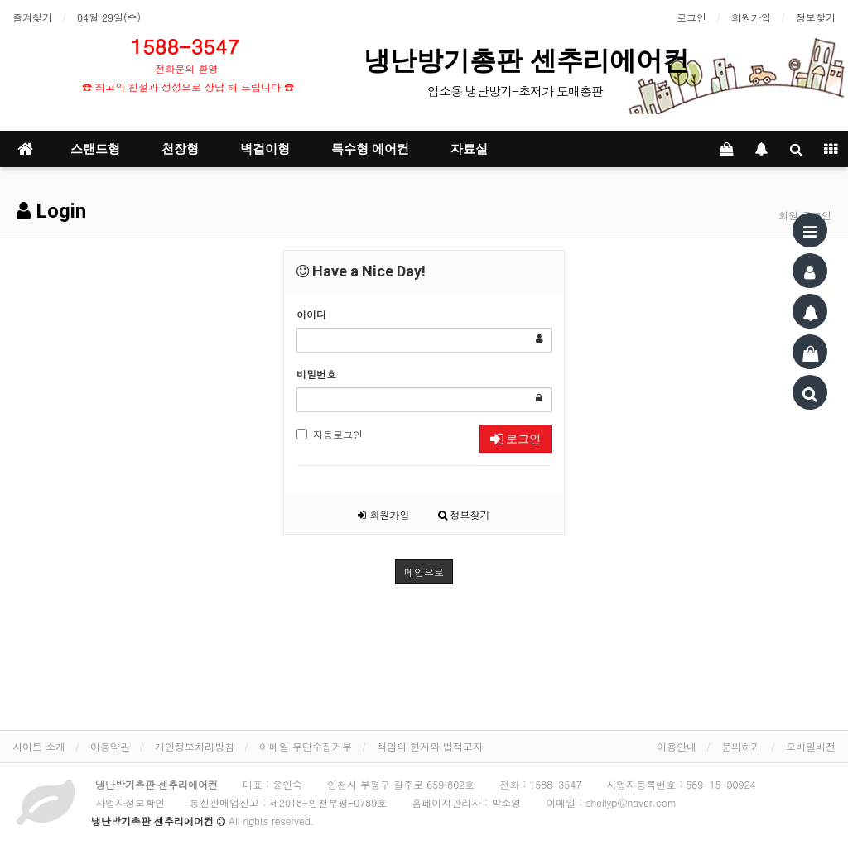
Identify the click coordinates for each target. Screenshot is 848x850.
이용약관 (110, 746)
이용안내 (676, 746)
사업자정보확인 (130, 802)
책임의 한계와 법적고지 (430, 746)
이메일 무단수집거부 (305, 746)
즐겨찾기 (32, 17)
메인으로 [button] (424, 571)
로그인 (691, 17)
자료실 (469, 149)
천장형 (180, 149)
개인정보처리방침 (194, 746)
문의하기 (741, 746)
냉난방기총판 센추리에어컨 (530, 60)
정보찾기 (816, 17)
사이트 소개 (38, 746)
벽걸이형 (265, 149)
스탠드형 (95, 149)
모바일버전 (811, 746)
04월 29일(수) (109, 17)
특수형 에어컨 (370, 149)
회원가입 (751, 17)
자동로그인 (329, 434)
